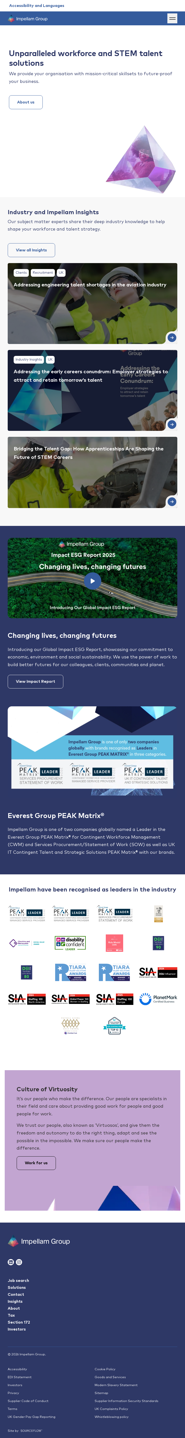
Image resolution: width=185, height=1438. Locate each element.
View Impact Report (35, 682)
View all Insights (31, 250)
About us (26, 102)
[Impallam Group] (39, 1240)
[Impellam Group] (27, 18)
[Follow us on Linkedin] (11, 1262)
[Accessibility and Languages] (37, 5)
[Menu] (172, 18)
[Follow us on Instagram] (19, 1262)
